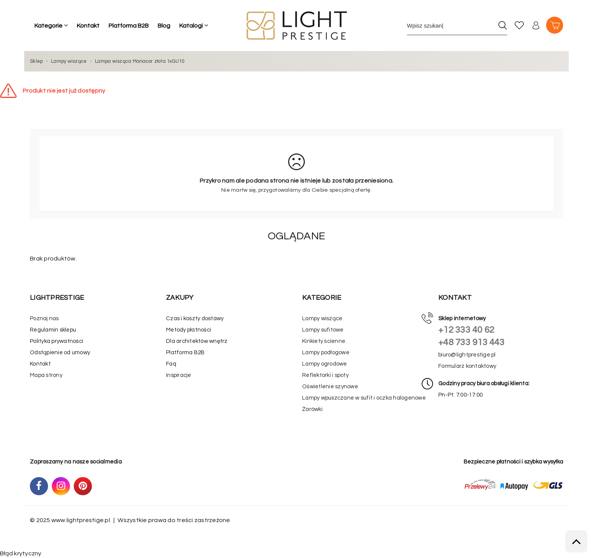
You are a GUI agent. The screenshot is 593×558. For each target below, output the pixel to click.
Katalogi (191, 26)
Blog (164, 26)
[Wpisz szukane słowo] (450, 25)
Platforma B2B (129, 26)
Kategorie (48, 26)
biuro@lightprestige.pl (467, 355)
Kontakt (88, 26)
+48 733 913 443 (471, 342)
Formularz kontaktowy (467, 366)
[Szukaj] (502, 25)
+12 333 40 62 (466, 330)
